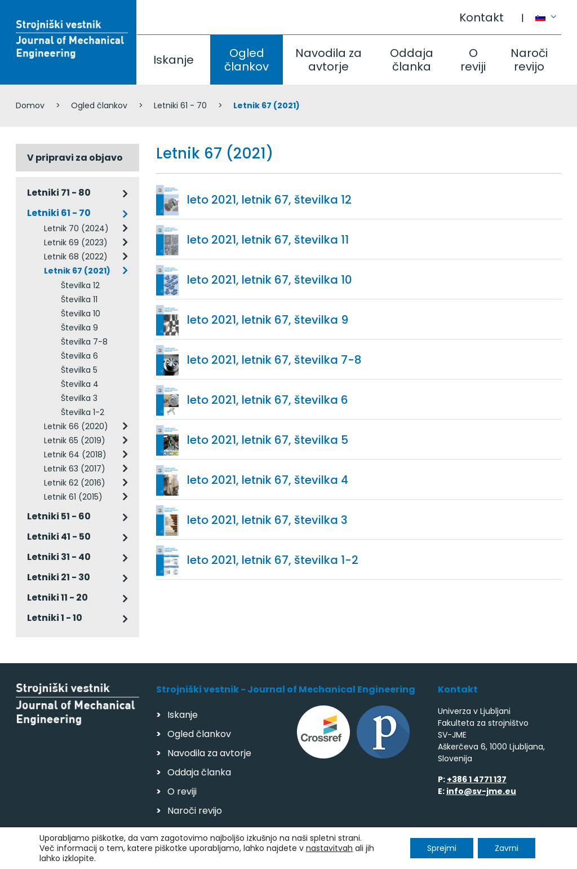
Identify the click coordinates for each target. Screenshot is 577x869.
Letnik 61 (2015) (73, 496)
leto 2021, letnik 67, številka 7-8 (274, 360)
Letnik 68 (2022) (76, 256)
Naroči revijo (529, 59)
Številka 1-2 (82, 412)
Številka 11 (79, 299)
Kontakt (481, 17)
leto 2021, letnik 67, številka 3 (267, 520)
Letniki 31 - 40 (59, 556)
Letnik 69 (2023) (76, 242)
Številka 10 (80, 313)
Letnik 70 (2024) (76, 228)
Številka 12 (80, 285)
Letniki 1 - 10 (54, 617)
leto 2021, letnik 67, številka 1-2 (272, 560)
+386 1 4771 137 (477, 779)
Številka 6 (79, 355)
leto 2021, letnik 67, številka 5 (267, 440)
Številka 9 (79, 327)
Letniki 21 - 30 (58, 577)
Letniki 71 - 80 (59, 192)
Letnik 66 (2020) (76, 426)
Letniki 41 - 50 (59, 536)
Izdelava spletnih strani (484, 857)
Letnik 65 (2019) (74, 440)
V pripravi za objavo (75, 157)
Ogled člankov (246, 59)
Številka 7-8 (84, 341)
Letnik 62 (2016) (74, 482)
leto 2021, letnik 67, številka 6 (267, 400)
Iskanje (173, 60)
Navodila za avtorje (328, 59)
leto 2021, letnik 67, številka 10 (269, 280)
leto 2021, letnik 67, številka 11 (268, 240)
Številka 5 (79, 370)
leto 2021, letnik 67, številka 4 (267, 480)
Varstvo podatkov (161, 855)
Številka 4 (80, 384)
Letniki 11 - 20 (57, 597)
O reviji (473, 59)
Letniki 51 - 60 (59, 516)
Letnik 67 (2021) (77, 270)
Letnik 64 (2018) (75, 454)
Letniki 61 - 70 (180, 105)
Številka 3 (79, 398)
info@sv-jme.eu (481, 791)
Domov (30, 105)
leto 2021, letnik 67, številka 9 (267, 320)
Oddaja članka (411, 59)
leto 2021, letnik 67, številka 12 (269, 200)
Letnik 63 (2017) (74, 468)
